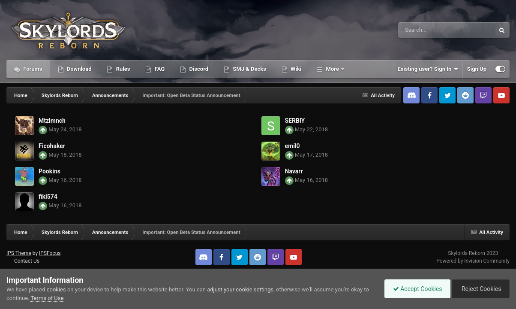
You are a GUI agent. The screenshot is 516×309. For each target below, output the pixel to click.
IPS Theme (18, 253)
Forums (32, 69)
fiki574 (48, 196)
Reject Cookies (480, 288)
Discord (198, 69)
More (332, 69)
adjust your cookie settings (240, 289)
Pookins (49, 171)
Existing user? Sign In (428, 69)
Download (79, 69)
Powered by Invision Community (473, 261)
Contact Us (26, 261)
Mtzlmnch (52, 120)
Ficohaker (52, 145)
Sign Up (476, 69)
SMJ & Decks (248, 69)
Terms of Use (46, 298)
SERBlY (295, 120)
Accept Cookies (415, 288)
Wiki (295, 69)
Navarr (294, 171)
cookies (56, 289)
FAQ (159, 69)
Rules (122, 69)
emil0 (292, 145)
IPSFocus (49, 253)
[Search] (424, 30)
